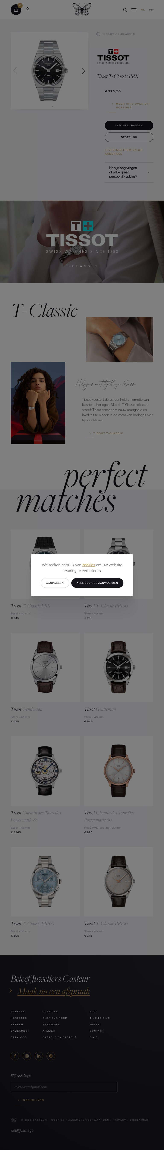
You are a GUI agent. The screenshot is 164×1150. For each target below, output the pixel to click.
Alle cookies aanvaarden (97, 582)
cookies (88, 565)
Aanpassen (55, 582)
